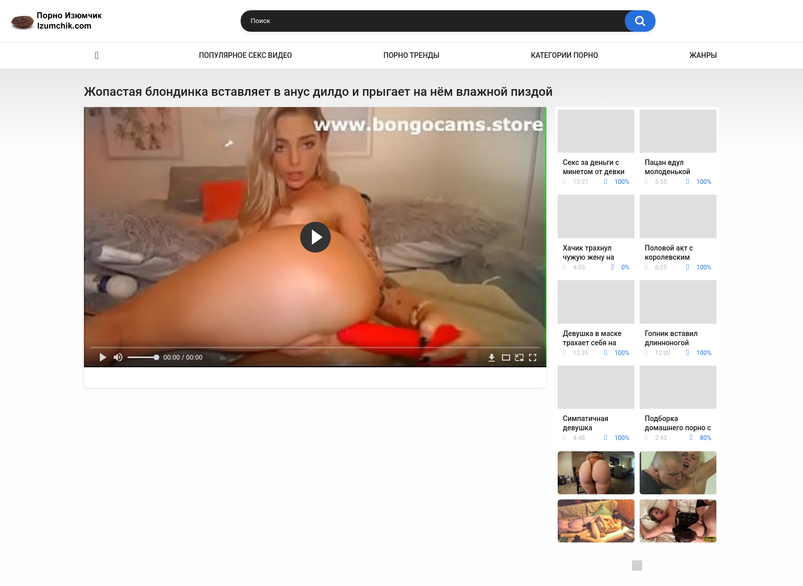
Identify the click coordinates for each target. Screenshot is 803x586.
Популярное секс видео (245, 55)
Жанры (703, 55)
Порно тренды (411, 55)
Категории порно (564, 55)
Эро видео (97, 56)
